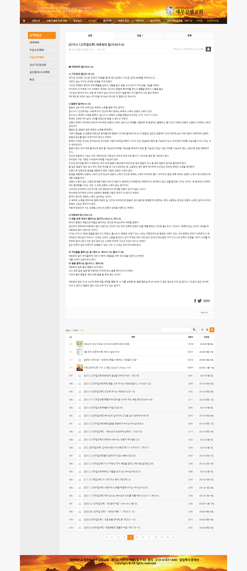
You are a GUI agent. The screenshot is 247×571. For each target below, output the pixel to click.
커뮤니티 (139, 20)
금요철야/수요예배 (39, 72)
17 (149, 537)
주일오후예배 (36, 57)
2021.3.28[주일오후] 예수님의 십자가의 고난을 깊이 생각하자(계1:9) (116, 415)
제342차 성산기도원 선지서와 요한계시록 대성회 (106, 344)
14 (130, 537)
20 (168, 537)
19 (161, 537)
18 (155, 537)
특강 (31, 79)
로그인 (177, 20)
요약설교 (92, 20)
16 (143, 537)
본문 (90, 35)
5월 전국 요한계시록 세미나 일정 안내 (101, 352)
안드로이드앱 (212, 20)
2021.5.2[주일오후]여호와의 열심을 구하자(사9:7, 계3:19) (111, 375)
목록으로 (204, 312)
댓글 (140, 35)
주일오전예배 (36, 49)
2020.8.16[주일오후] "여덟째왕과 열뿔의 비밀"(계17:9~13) (112, 527)
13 (124, 537)
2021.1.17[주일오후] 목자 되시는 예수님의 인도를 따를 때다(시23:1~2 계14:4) (121, 495)
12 (118, 537)
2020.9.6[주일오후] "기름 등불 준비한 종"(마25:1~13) (110, 519)
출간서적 (107, 20)
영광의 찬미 (123, 20)
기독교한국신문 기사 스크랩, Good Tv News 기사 (107, 367)
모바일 (199, 20)
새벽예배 (34, 42)
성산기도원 (155, 20)
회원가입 (188, 20)
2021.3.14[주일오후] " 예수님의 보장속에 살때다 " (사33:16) (113, 431)
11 (112, 537)
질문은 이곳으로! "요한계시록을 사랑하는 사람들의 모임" (110, 360)
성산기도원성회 (37, 64)
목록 (189, 35)
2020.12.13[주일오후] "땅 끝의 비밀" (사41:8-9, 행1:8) (110, 503)
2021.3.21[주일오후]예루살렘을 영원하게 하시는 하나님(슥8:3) (114, 423)
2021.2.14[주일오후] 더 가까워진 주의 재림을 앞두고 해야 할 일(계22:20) (118, 463)
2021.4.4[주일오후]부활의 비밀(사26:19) (103, 407)
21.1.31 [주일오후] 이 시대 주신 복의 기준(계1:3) (107, 479)
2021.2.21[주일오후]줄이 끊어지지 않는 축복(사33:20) (110, 455)
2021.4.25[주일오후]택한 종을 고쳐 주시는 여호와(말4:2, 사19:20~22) (117, 383)
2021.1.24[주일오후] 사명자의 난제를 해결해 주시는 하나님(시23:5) (116, 487)
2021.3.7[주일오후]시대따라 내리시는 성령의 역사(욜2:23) (111, 439)
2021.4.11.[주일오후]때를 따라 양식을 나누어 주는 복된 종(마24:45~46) (118, 399)
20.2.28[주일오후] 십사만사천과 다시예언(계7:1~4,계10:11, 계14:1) (116, 447)
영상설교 (77, 20)
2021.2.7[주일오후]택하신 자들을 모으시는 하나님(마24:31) (112, 471)
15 (137, 537)
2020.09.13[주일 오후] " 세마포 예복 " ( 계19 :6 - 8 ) (109, 511)
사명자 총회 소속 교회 (56, 20)
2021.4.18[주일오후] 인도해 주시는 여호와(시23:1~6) (109, 391)
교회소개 (36, 20)
